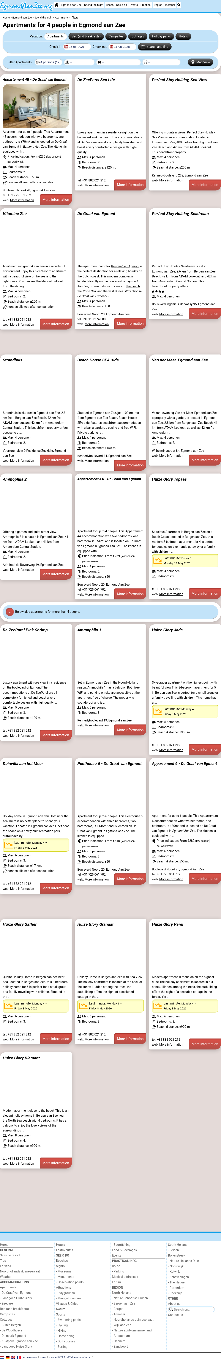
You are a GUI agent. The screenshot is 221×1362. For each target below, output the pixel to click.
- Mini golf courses (69, 1298)
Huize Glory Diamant (21, 1058)
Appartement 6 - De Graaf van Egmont (184, 763)
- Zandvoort (120, 1346)
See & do (121, 4)
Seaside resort (10, 1255)
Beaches (62, 1261)
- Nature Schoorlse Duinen (130, 1298)
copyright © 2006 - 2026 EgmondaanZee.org (70, 1357)
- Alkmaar (118, 1314)
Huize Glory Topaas (169, 479)
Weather (170, 4)
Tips (3, 1261)
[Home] (57, 5)
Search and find (154, 47)
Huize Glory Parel (167, 924)
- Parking (118, 1271)
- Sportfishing (121, 1245)
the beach (133, 286)
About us (174, 1304)
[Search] (179, 5)
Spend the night (93, 4)
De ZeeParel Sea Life (96, 79)
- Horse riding (65, 1336)
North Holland (121, 1293)
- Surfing (62, 1347)
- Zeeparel (7, 1303)
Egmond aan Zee (71, 4)
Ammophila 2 (15, 479)
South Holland (178, 1245)
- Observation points (70, 1282)
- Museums (63, 1271)
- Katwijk (174, 1272)
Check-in (55, 47)
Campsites (116, 36)
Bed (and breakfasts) (86, 36)
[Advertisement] (110, 342)
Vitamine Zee (15, 213)
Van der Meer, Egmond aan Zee (180, 360)
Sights (60, 1266)
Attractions (63, 1287)
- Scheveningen (178, 1277)
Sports (60, 1314)
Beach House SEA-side (98, 360)
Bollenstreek (176, 1255)
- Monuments (65, 1277)
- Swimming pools (68, 1320)
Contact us (175, 1315)
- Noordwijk (176, 1266)
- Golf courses (65, 1341)
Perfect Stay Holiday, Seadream (180, 213)
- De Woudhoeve (11, 1330)
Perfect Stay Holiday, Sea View (179, 79)
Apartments (55, 36)
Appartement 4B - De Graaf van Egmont (34, 79)
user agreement (30, 1357)
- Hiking (61, 1331)
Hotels (183, 36)
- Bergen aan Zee (123, 1303)
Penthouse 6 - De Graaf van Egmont (109, 763)
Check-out (100, 47)
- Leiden (173, 1250)
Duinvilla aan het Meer (23, 763)
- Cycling (62, 1325)
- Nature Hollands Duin (183, 1261)
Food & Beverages (124, 1250)
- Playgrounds (65, 1293)
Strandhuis (12, 360)
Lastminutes (64, 1250)
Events (134, 4)
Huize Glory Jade (167, 629)
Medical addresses (125, 1277)
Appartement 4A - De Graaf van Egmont (109, 479)
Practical (145, 4)
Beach (110, 4)
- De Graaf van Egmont (15, 1293)
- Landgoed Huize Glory (16, 1298)
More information (22, 200)
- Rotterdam (176, 1288)
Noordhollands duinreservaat (20, 1271)
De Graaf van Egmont (96, 213)
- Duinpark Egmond (13, 1336)
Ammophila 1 (89, 629)
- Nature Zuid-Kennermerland (132, 1330)
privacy (43, 1357)
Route (116, 1266)
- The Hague (176, 1282)
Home (4, 1245)
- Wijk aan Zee (121, 1325)
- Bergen (117, 1309)
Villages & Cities (67, 1304)
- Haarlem (118, 1341)
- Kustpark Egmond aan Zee (19, 1341)
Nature (60, 1309)
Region (158, 4)
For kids (5, 1266)
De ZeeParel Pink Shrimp (25, 629)
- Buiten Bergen (10, 1325)
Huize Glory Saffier (20, 924)
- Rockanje (175, 1293)
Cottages (137, 36)
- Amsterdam (121, 1336)
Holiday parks (161, 36)
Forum (116, 1282)
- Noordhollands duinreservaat (132, 1320)
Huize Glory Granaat (95, 924)
